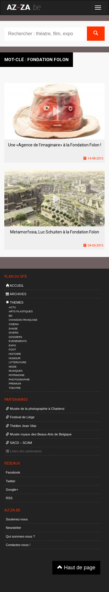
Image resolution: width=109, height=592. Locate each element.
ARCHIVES (16, 294)
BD (10, 315)
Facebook (13, 472)
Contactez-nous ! (18, 545)
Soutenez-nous (17, 519)
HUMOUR (14, 358)
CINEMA (14, 324)
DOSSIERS (15, 337)
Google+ (12, 489)
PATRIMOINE (16, 375)
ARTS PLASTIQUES (21, 311)
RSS (9, 498)
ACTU (12, 307)
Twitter (10, 481)
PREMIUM (15, 383)
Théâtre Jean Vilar (21, 426)
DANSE (13, 328)
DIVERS (13, 332)
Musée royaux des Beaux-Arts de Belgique (39, 434)
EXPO (12, 345)
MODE (13, 366)
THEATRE (15, 388)
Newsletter (13, 527)
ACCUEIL (15, 285)
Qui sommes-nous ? (20, 536)
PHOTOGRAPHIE (19, 379)
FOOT (12, 349)
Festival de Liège (20, 417)
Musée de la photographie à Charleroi (35, 408)
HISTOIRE (15, 353)
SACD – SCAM (19, 442)
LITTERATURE (17, 362)
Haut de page (76, 567)
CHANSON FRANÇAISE (23, 319)
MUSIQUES (16, 370)
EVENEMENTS (18, 341)
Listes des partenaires (24, 451)
